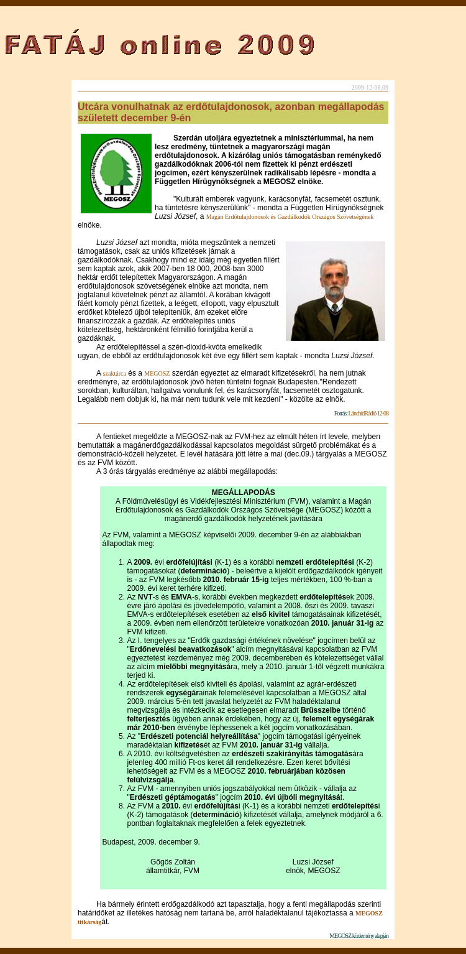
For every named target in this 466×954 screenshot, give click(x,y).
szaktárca (114, 373)
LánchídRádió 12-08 (368, 413)
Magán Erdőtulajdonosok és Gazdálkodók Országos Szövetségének (290, 216)
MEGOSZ (157, 373)
